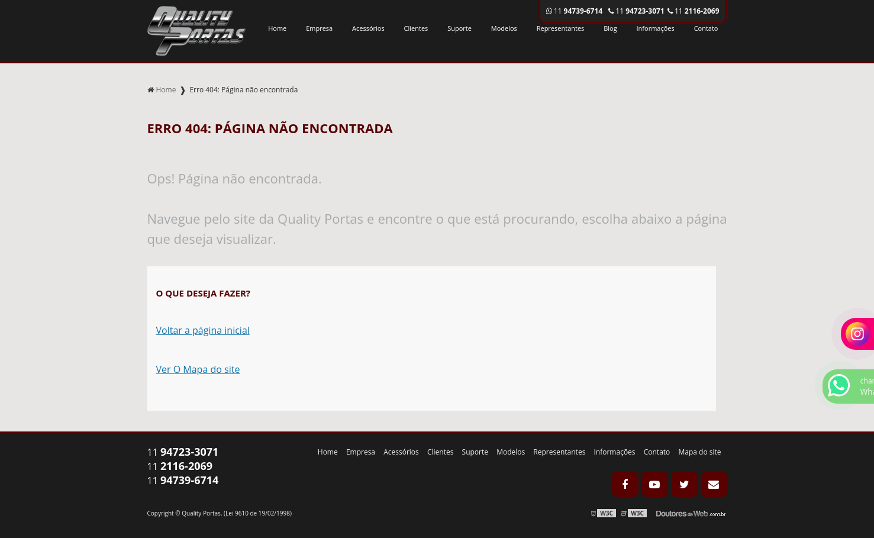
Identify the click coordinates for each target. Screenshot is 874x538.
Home (277, 28)
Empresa (319, 28)
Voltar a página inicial (203, 330)
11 (693, 11)
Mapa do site (699, 452)
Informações (656, 28)
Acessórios (368, 28)
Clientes (416, 28)
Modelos (504, 28)
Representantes (561, 28)
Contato (706, 28)
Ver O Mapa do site (198, 369)
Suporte (459, 28)
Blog (610, 28)
